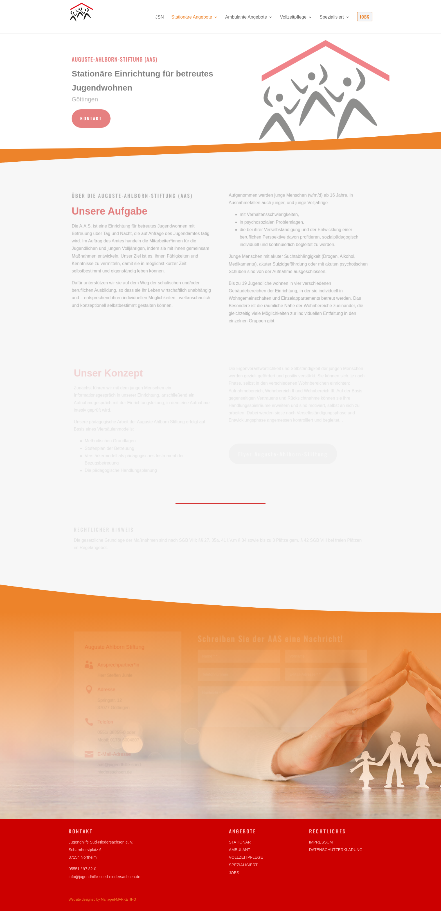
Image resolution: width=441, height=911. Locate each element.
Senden (355, 735)
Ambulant (239, 849)
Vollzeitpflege (246, 857)
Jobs (234, 873)
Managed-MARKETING (118, 899)
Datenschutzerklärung (336, 849)
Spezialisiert (243, 865)
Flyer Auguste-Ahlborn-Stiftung (282, 454)
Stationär (240, 842)
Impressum (321, 842)
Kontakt (92, 118)
